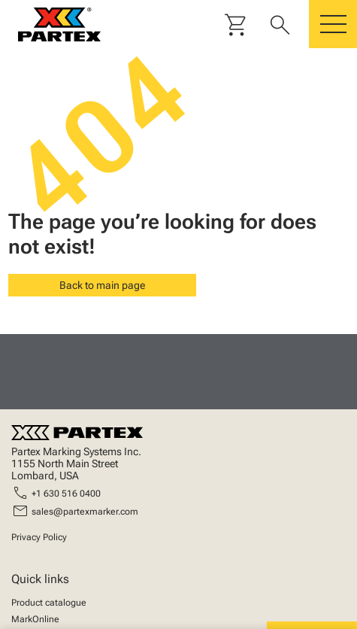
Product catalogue (48, 602)
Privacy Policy (39, 537)
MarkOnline (35, 619)
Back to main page (102, 285)
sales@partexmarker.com (85, 511)
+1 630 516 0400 (66, 493)
